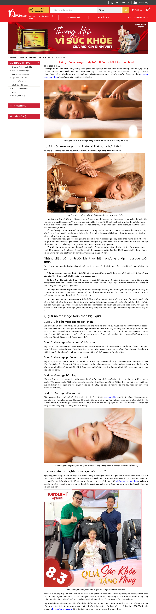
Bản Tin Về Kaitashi (19, 88)
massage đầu (110, 397)
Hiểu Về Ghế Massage (19, 70)
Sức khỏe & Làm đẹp (19, 85)
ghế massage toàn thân (127, 481)
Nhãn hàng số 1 (73, 17)
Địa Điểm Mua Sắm (18, 78)
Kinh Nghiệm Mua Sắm (20, 74)
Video (13, 92)
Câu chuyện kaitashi (138, 17)
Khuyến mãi (103, 17)
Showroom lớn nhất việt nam (41, 17)
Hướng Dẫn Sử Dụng (19, 81)
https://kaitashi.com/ (62, 609)
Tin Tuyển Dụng (17, 96)
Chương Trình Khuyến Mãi (21, 67)
